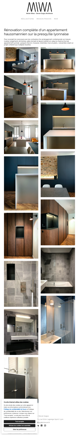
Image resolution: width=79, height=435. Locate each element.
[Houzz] (38, 425)
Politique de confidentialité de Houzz (15, 409)
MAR (56, 19)
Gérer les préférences (19, 429)
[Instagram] (45, 425)
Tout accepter (19, 421)
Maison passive (44, 19)
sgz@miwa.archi (44, 422)
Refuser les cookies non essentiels (19, 425)
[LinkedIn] (41, 425)
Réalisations (27, 19)
